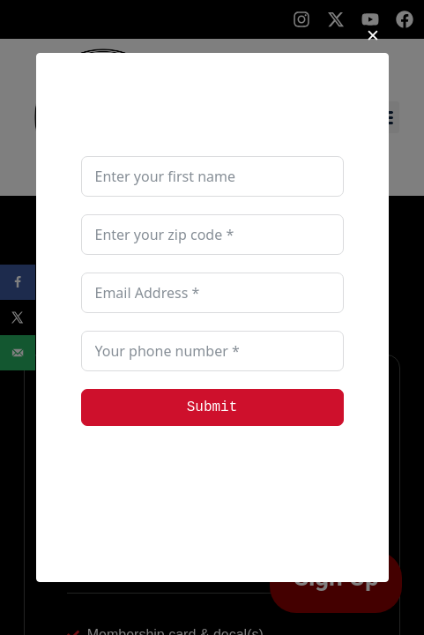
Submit (212, 407)
